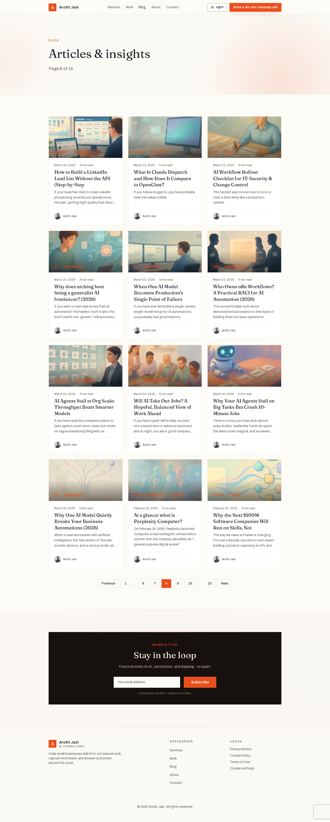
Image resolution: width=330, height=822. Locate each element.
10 (190, 583)
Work (129, 7)
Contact (172, 7)
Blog (142, 7)
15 (210, 583)
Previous (108, 583)
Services (113, 7)
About (156, 7)
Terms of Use (240, 762)
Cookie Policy (240, 755)
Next (224, 583)
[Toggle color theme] (217, 7)
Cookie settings (242, 768)
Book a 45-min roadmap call (255, 7)
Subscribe (200, 682)
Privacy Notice (240, 749)
